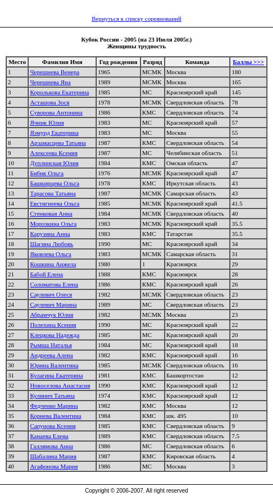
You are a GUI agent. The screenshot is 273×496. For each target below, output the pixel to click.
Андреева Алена (51, 355)
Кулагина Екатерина (56, 375)
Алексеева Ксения (54, 152)
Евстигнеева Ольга (54, 203)
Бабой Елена (46, 274)
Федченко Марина (54, 405)
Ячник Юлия (46, 122)
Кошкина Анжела (53, 264)
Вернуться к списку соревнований (136, 18)
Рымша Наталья (51, 345)
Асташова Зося (49, 102)
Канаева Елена (49, 436)
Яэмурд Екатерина (54, 132)
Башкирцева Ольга (54, 183)
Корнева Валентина (55, 415)
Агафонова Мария (54, 466)
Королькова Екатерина (59, 92)
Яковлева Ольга (50, 254)
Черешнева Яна (50, 82)
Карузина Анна (50, 233)
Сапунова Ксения (52, 425)
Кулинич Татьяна (52, 395)
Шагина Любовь (51, 243)
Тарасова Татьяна (52, 193)
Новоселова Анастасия (60, 385)
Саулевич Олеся (51, 294)
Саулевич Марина (53, 304)
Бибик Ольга (46, 173)
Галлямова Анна (51, 446)
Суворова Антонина (56, 112)
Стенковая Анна (51, 213)
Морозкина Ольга (53, 223)
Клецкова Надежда (54, 334)
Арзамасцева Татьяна (58, 142)
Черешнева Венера (54, 72)
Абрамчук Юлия (51, 314)
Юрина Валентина (54, 365)
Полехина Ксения (53, 324)
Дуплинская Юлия (54, 163)
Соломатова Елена (54, 284)
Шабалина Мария (53, 456)
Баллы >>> (248, 61)
